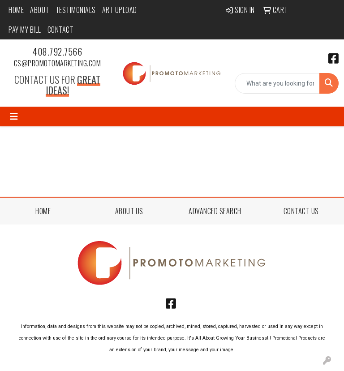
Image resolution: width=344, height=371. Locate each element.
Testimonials (76, 9)
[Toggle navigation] (13, 116)
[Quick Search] (277, 83)
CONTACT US (301, 211)
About (39, 9)
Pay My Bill (25, 29)
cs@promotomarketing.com (57, 63)
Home (16, 9)
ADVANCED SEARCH (215, 211)
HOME (43, 211)
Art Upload (119, 9)
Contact (60, 29)
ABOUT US (129, 211)
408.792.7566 (57, 51)
